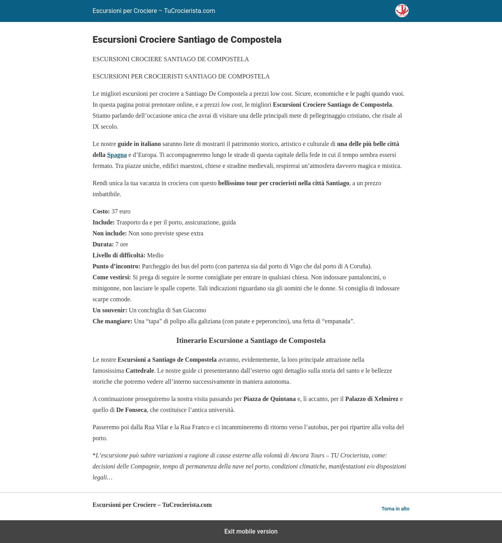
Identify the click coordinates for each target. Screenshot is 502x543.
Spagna (117, 154)
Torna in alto (395, 509)
